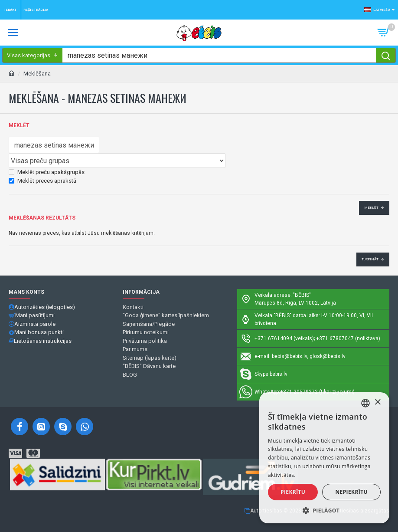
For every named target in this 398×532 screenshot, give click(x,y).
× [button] (377, 402)
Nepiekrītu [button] (351, 492)
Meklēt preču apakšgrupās (47, 172)
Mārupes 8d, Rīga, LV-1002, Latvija (295, 303)
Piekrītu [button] (293, 492)
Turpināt (370, 259)
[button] (324, 510)
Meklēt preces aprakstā (42, 180)
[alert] (324, 457)
